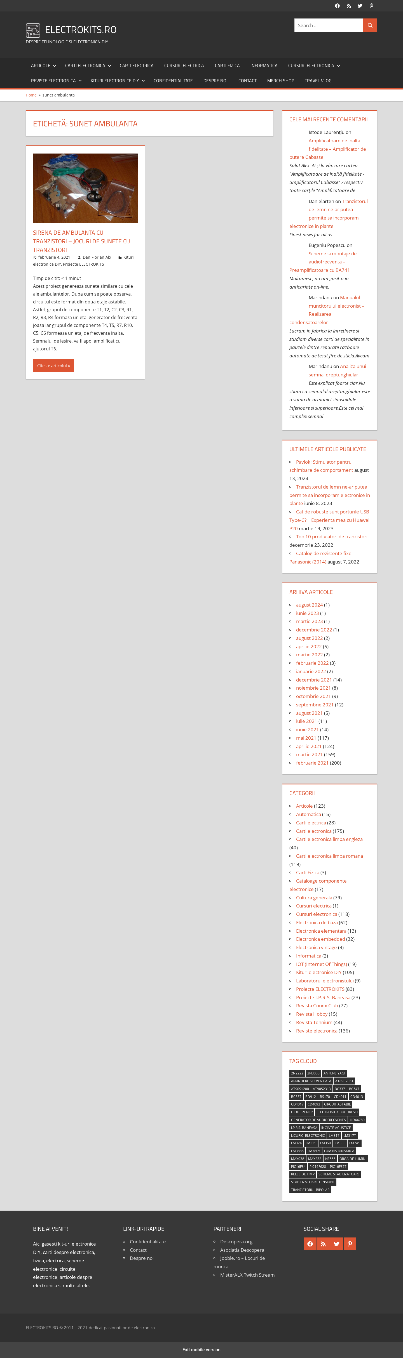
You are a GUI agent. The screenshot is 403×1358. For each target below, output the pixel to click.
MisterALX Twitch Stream (247, 1275)
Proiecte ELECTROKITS (83, 264)
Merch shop (280, 80)
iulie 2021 (306, 721)
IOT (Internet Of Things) (321, 964)
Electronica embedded (320, 939)
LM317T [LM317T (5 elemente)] (349, 1135)
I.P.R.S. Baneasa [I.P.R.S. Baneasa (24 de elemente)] (304, 1127)
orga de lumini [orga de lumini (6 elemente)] (352, 1158)
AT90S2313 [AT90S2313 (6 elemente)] (322, 1088)
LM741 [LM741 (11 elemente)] (354, 1143)
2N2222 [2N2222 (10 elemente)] (297, 1073)
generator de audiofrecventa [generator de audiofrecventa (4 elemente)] (318, 1119)
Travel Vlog (318, 80)
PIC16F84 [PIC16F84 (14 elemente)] (298, 1166)
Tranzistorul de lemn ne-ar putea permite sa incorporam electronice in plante (329, 495)
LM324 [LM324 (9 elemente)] (296, 1143)
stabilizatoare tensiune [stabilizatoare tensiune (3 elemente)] (313, 1182)
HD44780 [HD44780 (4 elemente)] (357, 1119)
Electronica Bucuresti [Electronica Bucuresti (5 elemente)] (337, 1112)
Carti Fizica (227, 65)
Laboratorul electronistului (325, 980)
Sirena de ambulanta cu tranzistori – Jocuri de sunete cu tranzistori (84, 241)
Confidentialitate (173, 80)
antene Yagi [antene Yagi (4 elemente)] (334, 1073)
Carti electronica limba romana (329, 856)
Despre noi (215, 80)
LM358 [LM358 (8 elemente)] (325, 1143)
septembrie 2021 (315, 704)
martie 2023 (309, 621)
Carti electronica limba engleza (329, 839)
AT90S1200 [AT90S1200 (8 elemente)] (300, 1088)
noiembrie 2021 (313, 688)
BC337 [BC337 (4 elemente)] (340, 1088)
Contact (247, 80)
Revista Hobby (312, 1014)
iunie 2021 (307, 729)
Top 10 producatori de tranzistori (331, 536)
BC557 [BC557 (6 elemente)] (296, 1096)
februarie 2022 (312, 663)
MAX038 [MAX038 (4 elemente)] (297, 1158)
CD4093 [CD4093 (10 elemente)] (314, 1104)
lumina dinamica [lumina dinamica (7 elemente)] (339, 1151)
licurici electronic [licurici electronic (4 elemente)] (308, 1135)
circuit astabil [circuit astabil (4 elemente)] (337, 1104)
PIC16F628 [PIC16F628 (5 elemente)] (318, 1166)
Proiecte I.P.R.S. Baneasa (323, 997)
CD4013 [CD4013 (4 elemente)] (356, 1096)
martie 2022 (309, 654)
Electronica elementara (321, 931)
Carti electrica (137, 65)
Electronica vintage (316, 947)
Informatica (264, 65)
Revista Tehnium (314, 1022)
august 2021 (309, 713)
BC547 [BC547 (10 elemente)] (354, 1088)
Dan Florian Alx (97, 257)
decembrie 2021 (314, 679)
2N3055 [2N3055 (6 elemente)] (313, 1073)
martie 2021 (309, 754)
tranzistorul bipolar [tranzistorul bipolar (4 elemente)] (310, 1189)
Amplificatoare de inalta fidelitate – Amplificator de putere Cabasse (327, 149)
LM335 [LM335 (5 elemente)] (311, 1143)
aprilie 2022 (309, 646)
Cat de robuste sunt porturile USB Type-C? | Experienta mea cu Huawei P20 (329, 520)
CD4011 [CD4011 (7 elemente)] (340, 1096)
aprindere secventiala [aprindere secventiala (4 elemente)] (311, 1081)
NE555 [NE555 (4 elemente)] (330, 1158)
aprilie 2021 (309, 746)
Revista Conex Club (317, 1005)
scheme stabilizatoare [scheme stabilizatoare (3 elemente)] (339, 1174)
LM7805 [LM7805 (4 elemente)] (314, 1151)
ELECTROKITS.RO (82, 29)
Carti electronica (88, 65)
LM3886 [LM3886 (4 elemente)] (297, 1151)
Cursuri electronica (314, 65)
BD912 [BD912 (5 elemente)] (310, 1096)
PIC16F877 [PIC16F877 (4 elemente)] (338, 1166)
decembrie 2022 (314, 629)
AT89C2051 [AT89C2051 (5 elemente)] (344, 1081)
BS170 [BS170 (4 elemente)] (325, 1096)
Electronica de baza (317, 922)
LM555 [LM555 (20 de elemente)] (340, 1143)
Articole (44, 65)
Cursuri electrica (184, 65)
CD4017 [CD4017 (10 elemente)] (297, 1104)
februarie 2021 (312, 763)
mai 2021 (306, 738)
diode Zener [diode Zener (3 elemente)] (302, 1112)
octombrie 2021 (313, 696)
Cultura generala (314, 897)
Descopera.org (236, 1241)
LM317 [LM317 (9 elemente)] (334, 1135)
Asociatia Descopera (242, 1250)
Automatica (308, 814)
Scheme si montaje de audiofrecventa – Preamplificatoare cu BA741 (323, 262)
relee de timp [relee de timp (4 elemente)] (303, 1174)
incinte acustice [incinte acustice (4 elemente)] (336, 1127)
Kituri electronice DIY (118, 80)
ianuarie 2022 (311, 671)
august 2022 (309, 638)
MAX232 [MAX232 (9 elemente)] (314, 1158)
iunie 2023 (307, 613)
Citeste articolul (52, 365)
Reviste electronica (56, 80)
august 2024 (309, 605)
